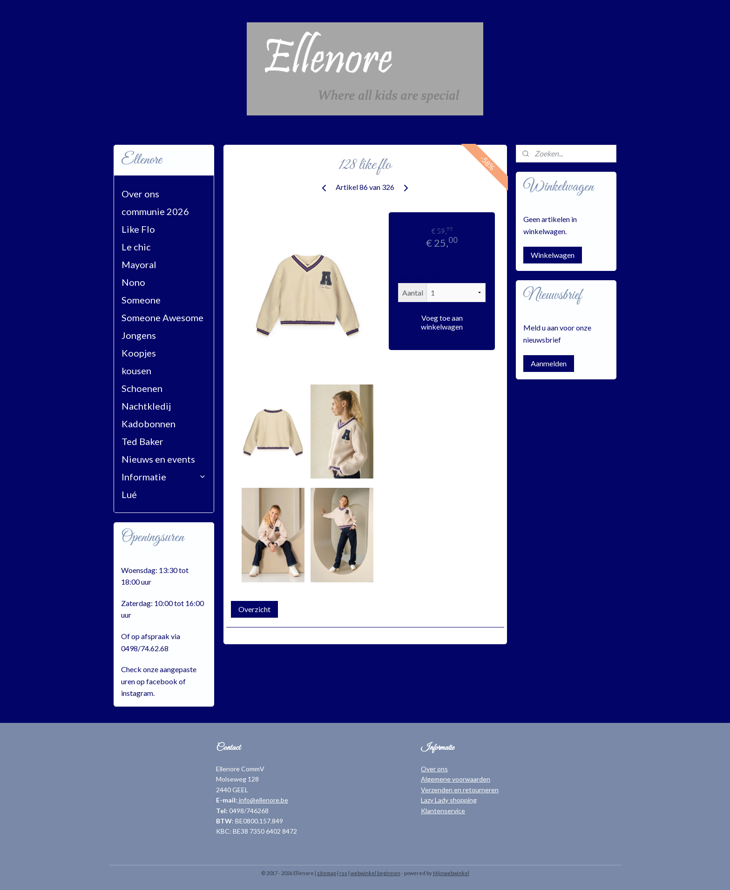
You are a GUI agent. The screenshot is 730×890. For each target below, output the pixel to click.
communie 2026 (155, 211)
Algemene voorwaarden (455, 779)
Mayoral (139, 264)
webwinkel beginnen (375, 873)
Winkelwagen (553, 254)
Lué (129, 494)
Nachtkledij (146, 405)
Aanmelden (549, 363)
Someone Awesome (162, 317)
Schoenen (142, 388)
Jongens (139, 335)
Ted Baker (142, 441)
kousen (136, 370)
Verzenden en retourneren (460, 790)
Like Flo (138, 229)
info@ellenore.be (262, 800)
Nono (133, 282)
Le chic (136, 246)
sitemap (326, 873)
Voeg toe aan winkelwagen (442, 322)
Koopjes (139, 352)
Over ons (140, 193)
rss (343, 873)
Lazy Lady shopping (449, 800)
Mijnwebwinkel (451, 873)
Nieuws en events (158, 459)
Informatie (164, 476)
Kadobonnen (149, 423)
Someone (141, 299)
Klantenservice (443, 811)
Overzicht (254, 609)
